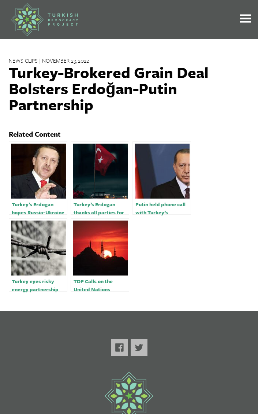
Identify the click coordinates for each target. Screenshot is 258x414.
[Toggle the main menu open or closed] (245, 20)
